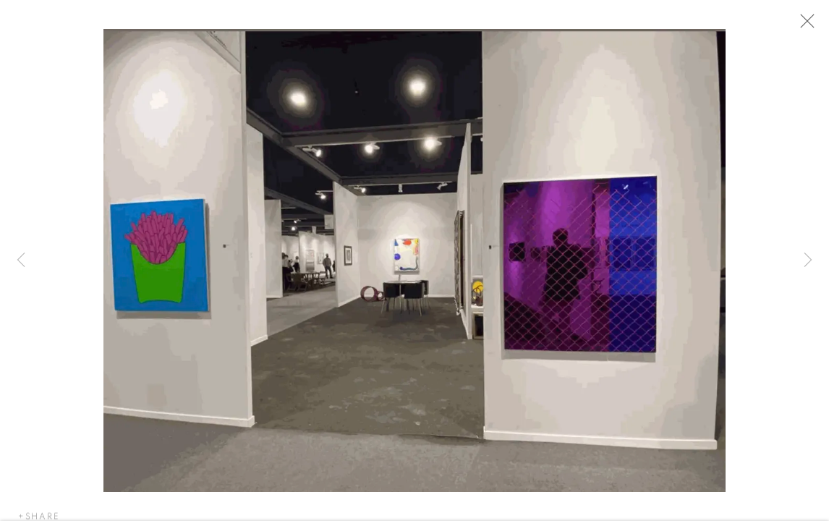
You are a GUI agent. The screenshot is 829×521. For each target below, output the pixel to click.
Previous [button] (21, 260)
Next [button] (808, 260)
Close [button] (805, 25)
